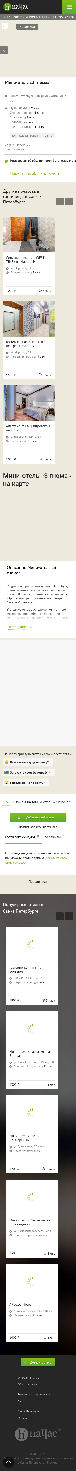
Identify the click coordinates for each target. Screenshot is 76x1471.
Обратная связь (28, 1384)
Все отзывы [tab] (53, 836)
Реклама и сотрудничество (35, 1394)
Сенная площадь (21, 112)
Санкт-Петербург (12, 16)
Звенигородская (21, 126)
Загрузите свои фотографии (30, 772)
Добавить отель (37, 1362)
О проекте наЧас (28, 1377)
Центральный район (36, 16)
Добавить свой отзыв (36, 817)
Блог (21, 1401)
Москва (22, 1418)
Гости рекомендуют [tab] (22, 836)
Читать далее (17, 627)
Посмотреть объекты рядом (34, 173)
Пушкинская (18, 108)
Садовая (16, 122)
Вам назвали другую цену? (29, 762)
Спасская (16, 117)
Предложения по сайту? (27, 782)
